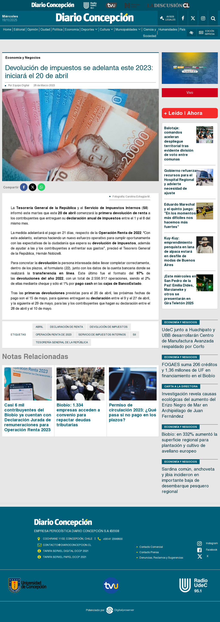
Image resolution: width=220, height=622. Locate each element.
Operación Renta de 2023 (54, 334)
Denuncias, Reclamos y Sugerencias (161, 557)
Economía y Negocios (180, 321)
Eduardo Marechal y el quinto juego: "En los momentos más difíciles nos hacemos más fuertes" (180, 215)
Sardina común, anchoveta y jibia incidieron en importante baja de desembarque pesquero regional (188, 480)
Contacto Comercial (151, 546)
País (182, 29)
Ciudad (45, 29)
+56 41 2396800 (112, 538)
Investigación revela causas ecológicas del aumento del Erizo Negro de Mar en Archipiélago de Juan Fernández (189, 404)
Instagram (207, 543)
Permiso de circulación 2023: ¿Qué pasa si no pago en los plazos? (132, 412)
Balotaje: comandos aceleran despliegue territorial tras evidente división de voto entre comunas (178, 143)
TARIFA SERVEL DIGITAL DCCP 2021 (66, 550)
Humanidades (168, 29)
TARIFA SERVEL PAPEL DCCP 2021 (64, 556)
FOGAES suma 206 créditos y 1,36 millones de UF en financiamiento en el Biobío (189, 370)
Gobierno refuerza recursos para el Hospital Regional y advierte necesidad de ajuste (180, 181)
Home (7, 29)
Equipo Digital (21, 85)
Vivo (189, 92)
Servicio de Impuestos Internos (102, 334)
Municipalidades (126, 29)
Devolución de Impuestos (109, 326)
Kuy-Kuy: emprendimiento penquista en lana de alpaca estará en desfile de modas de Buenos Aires (179, 251)
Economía (72, 29)
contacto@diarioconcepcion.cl (67, 544)
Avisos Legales (167, 18)
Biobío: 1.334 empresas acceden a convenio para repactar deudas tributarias (78, 414)
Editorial (19, 29)
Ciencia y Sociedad (149, 32)
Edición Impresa (207, 32)
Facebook (207, 549)
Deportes (87, 29)
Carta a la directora (181, 386)
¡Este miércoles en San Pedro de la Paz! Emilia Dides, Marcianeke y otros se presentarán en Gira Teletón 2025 (180, 289)
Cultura (105, 29)
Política (57, 29)
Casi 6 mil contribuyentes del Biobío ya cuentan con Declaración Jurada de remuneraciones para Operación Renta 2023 (27, 417)
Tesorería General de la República (62, 341)
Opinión (32, 29)
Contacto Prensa (149, 551)
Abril (39, 326)
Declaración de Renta (66, 326)
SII (134, 334)
